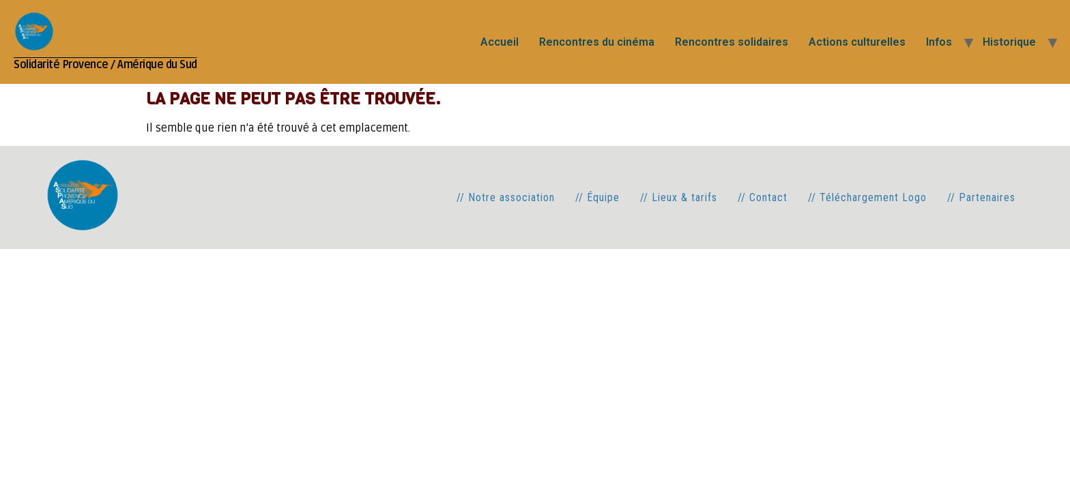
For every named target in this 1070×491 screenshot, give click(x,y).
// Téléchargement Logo (867, 197)
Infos (939, 41)
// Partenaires (981, 197)
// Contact (762, 197)
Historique (1009, 41)
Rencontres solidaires (731, 41)
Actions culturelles (857, 41)
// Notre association (506, 197)
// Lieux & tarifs (678, 197)
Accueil (499, 41)
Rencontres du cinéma (596, 41)
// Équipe (597, 197)
